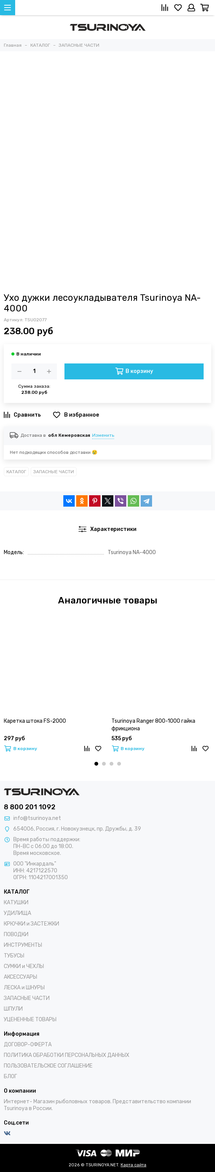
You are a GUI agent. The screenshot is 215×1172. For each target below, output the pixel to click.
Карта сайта (133, 1165)
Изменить (103, 435)
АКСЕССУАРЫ (20, 977)
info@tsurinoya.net (37, 818)
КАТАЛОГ (16, 471)
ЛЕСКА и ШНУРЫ (24, 987)
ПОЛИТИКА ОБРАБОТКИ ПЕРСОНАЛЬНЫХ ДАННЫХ (66, 1055)
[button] (96, 764)
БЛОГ (10, 1076)
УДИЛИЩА (17, 913)
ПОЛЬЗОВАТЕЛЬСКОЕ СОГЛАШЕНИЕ (48, 1066)
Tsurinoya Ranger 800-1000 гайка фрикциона (153, 725)
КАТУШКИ (16, 902)
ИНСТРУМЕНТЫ (23, 945)
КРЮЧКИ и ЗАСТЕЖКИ (31, 924)
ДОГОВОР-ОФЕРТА (28, 1044)
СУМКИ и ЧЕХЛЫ (24, 966)
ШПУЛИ (13, 1009)
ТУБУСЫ (14, 955)
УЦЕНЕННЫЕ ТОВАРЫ (30, 1019)
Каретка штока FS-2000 (35, 721)
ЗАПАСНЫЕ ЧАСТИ (53, 471)
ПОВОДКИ (16, 934)
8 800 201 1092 (29, 807)
